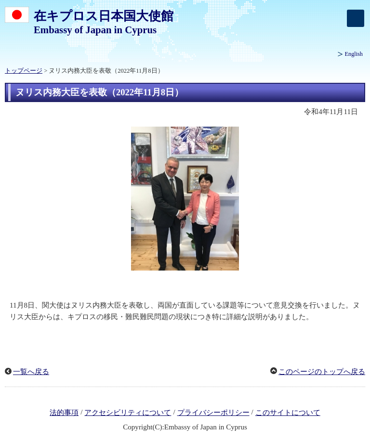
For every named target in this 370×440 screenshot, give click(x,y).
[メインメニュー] (355, 18)
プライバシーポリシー (213, 412)
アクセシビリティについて (127, 412)
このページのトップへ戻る (321, 371)
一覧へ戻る (31, 371)
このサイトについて (287, 412)
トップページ (23, 70)
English (354, 54)
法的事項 (64, 412)
